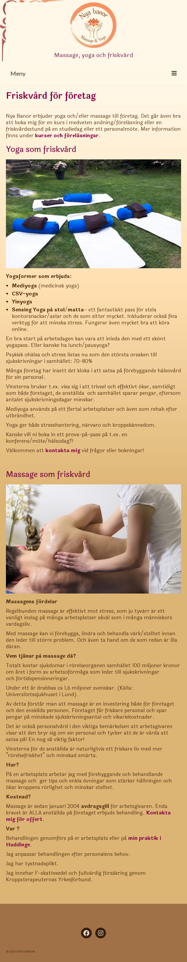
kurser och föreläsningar (67, 136)
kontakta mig (62, 451)
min (132, 838)
